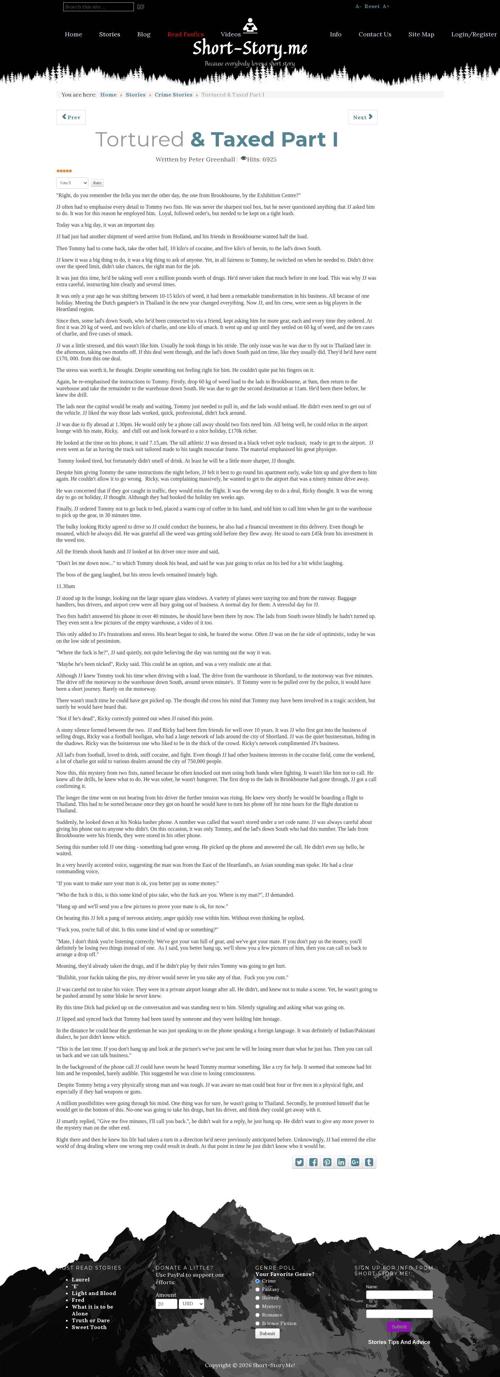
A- (358, 6)
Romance (272, 1315)
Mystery (271, 1306)
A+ (386, 6)
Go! (140, 7)
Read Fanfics (186, 34)
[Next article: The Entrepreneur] (363, 117)
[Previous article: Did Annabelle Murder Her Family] (71, 117)
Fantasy (270, 1289)
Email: (371, 1306)
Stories (109, 34)
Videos (231, 34)
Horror (270, 1298)
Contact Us (375, 34)
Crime (269, 1281)
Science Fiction (279, 1323)
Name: (372, 1287)
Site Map (421, 34)
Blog (144, 34)
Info (336, 34)
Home (73, 34)
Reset (372, 6)
